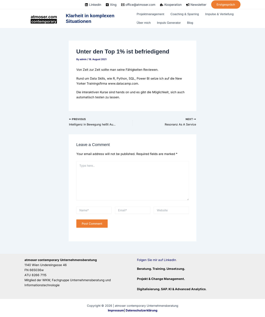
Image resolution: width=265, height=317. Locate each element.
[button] (226, 4)
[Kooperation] (171, 4)
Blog (189, 22)
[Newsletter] (196, 4)
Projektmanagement (151, 15)
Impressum (116, 310)
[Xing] (111, 4)
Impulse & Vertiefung (221, 15)
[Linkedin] (93, 4)
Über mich (144, 22)
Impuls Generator (169, 22)
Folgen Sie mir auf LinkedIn (156, 260)
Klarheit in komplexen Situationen (90, 18)
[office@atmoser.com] (138, 4)
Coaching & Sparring (186, 15)
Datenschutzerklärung (141, 310)
